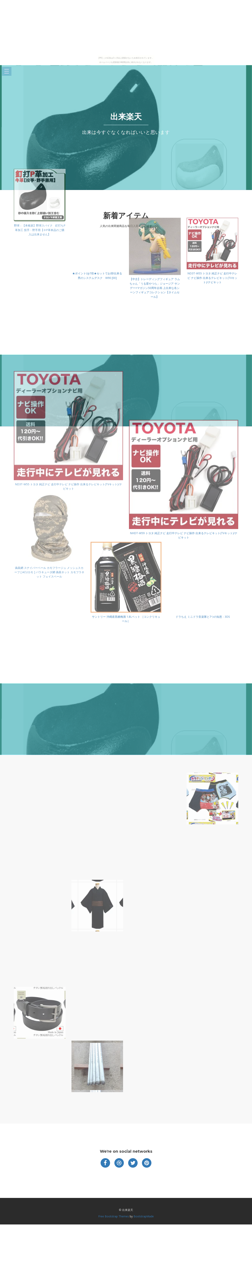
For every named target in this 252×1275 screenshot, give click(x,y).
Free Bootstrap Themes (113, 1216)
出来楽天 (126, 116)
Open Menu (6, 71)
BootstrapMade (143, 1216)
